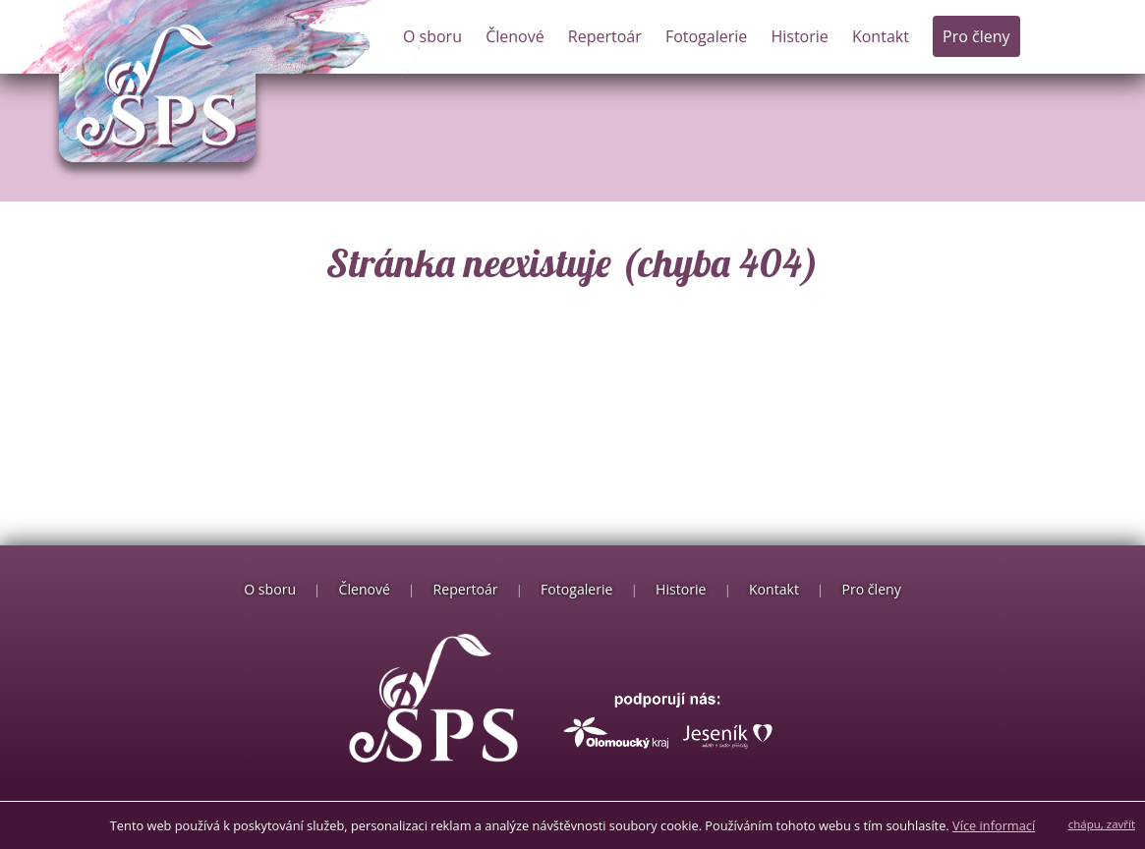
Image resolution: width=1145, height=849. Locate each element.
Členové (515, 36)
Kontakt (880, 36)
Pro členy (976, 36)
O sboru (432, 36)
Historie (799, 36)
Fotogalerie (706, 36)
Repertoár (605, 36)
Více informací (993, 825)
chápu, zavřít (1101, 824)
